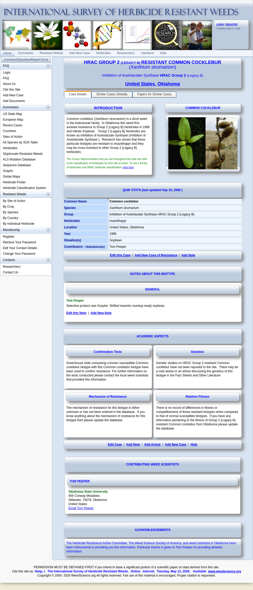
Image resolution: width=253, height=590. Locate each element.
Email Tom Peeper (81, 508)
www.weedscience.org (224, 571)
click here (128, 167)
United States (140, 83)
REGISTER (232, 24)
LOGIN (220, 24)
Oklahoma (168, 83)
